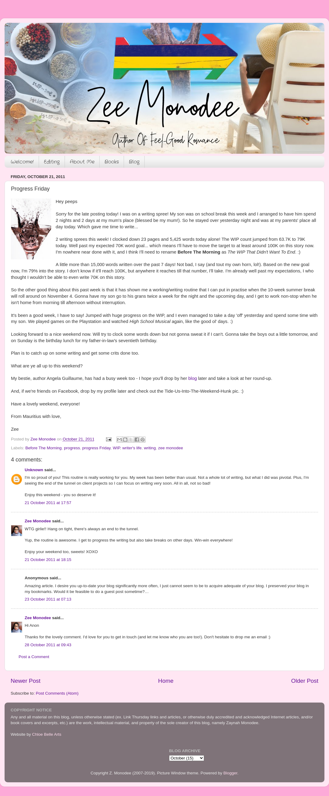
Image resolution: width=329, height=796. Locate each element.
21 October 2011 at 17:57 (48, 502)
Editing (52, 161)
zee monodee (170, 448)
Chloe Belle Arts (46, 734)
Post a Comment (34, 656)
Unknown (34, 470)
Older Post (304, 681)
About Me (82, 161)
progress (72, 448)
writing (150, 448)
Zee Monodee (38, 521)
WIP (116, 448)
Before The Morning (43, 448)
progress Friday (96, 448)
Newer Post (26, 681)
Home (165, 681)
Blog (134, 161)
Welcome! (22, 161)
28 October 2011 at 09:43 (48, 645)
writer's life (132, 448)
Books (111, 161)
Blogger (230, 773)
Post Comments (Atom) (57, 693)
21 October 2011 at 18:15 (48, 559)
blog (192, 378)
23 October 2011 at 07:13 (48, 599)
